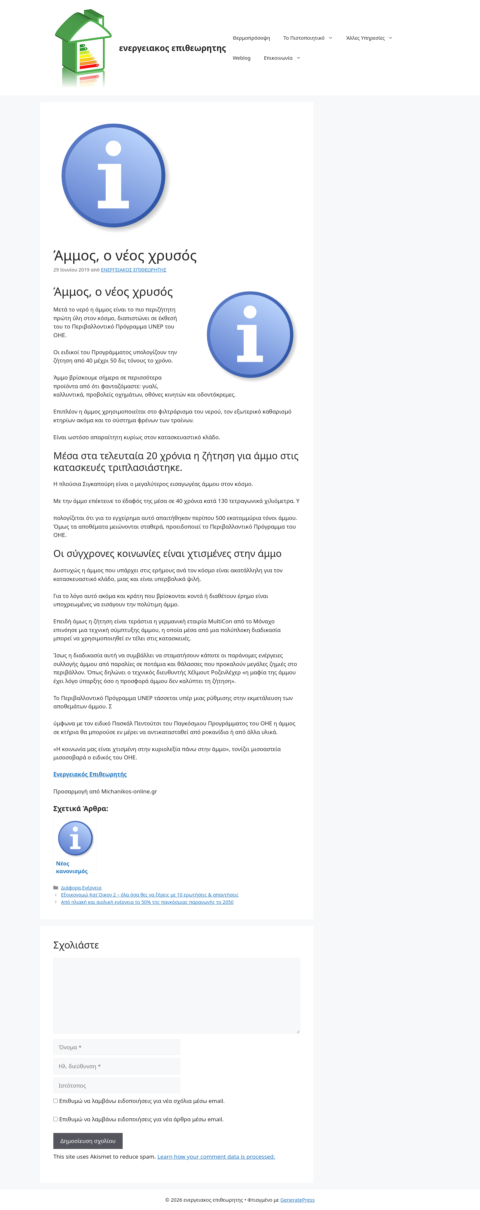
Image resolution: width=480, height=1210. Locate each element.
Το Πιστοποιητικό (311, 38)
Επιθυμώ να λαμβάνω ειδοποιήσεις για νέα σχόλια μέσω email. (142, 1101)
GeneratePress (297, 1199)
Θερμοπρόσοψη (251, 37)
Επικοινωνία (286, 58)
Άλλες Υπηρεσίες (373, 38)
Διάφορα (71, 887)
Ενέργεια (91, 887)
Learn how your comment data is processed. (216, 1156)
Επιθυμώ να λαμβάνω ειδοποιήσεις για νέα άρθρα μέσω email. (141, 1119)
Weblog (242, 57)
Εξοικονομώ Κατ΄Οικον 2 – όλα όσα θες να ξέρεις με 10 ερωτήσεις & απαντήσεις (150, 894)
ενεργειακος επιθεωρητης (172, 47)
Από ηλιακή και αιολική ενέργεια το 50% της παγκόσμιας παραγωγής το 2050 (147, 902)
